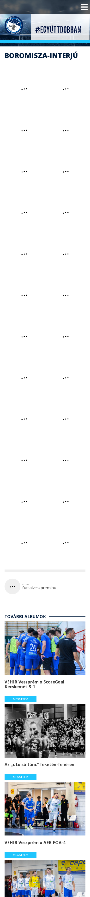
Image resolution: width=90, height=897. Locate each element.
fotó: (26, 584)
